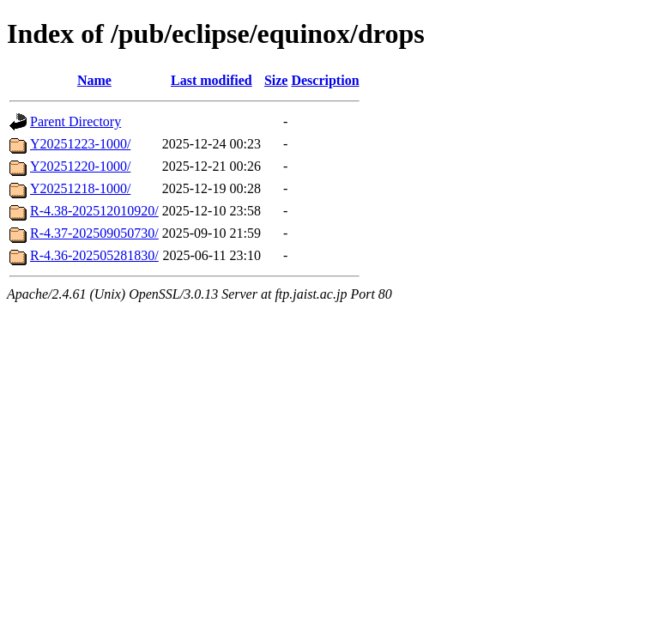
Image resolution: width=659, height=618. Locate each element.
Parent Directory (75, 121)
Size (276, 80)
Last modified (211, 80)
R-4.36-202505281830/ (94, 255)
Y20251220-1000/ (80, 166)
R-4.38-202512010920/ (94, 210)
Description (325, 80)
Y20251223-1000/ (80, 143)
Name (94, 80)
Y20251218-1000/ (80, 188)
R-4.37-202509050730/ (94, 233)
